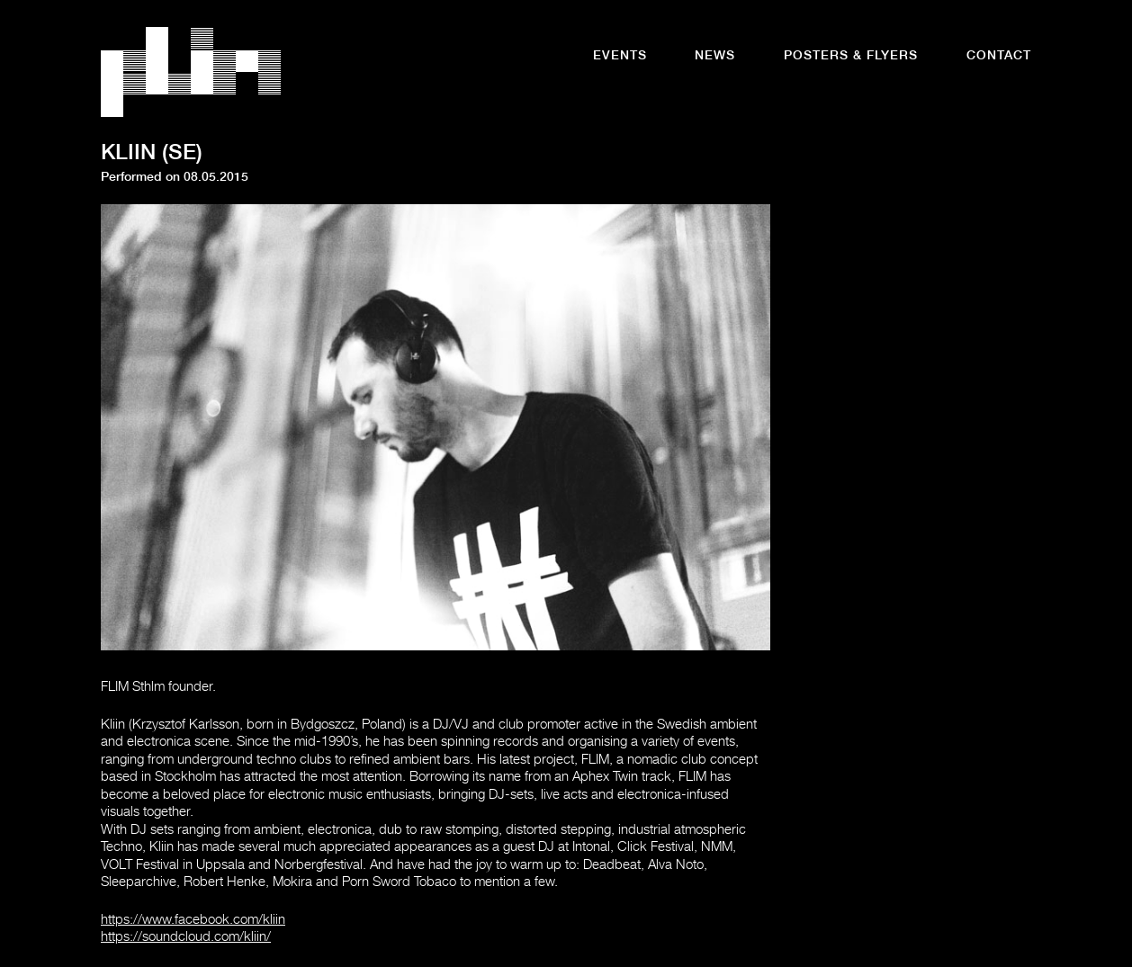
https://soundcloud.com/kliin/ (186, 938)
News (715, 56)
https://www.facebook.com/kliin (193, 920)
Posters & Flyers (851, 56)
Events (620, 56)
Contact (998, 56)
